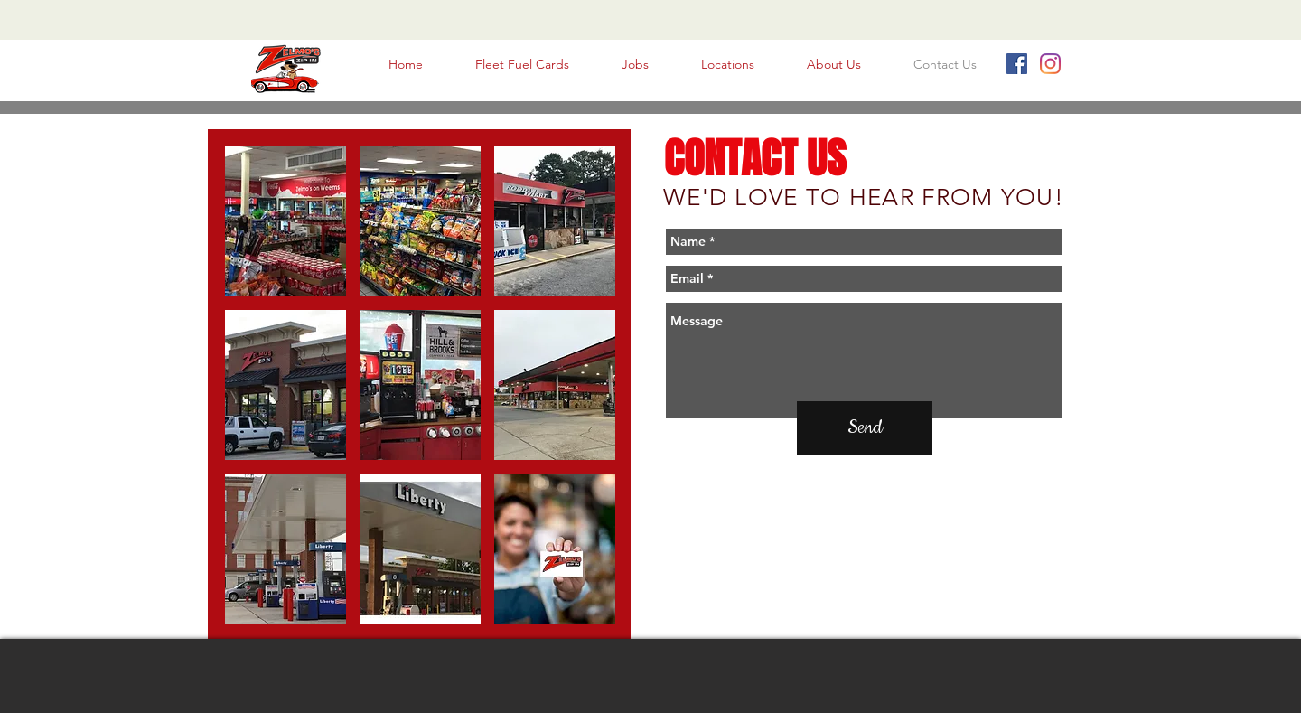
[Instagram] (1050, 63)
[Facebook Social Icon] (1016, 63)
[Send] (864, 428)
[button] (285, 221)
